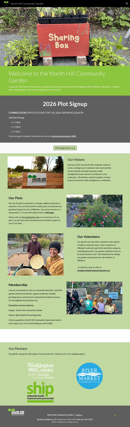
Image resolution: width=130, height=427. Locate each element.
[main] (65, 81)
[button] (127, 4)
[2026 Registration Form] (65, 148)
